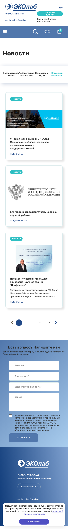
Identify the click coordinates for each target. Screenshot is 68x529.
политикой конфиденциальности (43, 512)
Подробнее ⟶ (18, 154)
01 (19, 322)
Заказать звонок (49, 13)
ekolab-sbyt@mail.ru (15, 20)
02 (29, 322)
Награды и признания (56, 74)
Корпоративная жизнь (11, 74)
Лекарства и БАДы (41, 74)
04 (49, 322)
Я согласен (34, 521)
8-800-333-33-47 (14, 14)
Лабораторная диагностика (26, 74)
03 (39, 322)
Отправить (23, 437)
